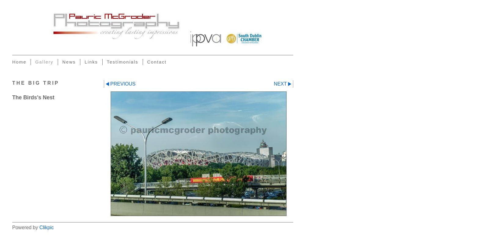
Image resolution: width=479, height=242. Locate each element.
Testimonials (122, 62)
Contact (157, 62)
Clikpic (46, 227)
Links (91, 62)
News (69, 62)
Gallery (44, 62)
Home (19, 62)
